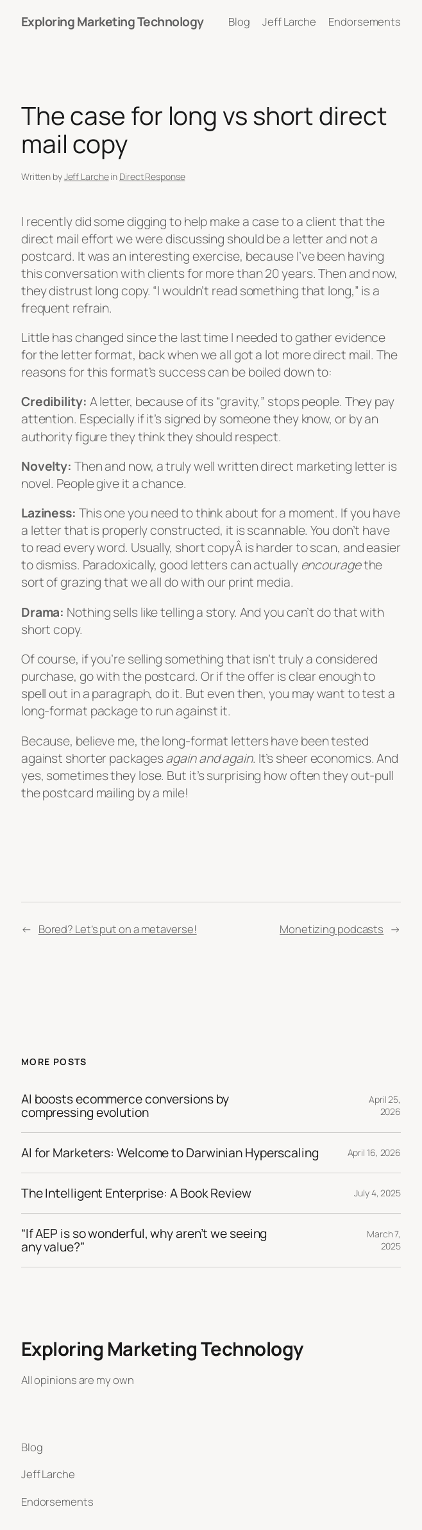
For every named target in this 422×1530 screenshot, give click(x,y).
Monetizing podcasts (332, 929)
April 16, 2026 (374, 1152)
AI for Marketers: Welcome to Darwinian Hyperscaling (170, 1153)
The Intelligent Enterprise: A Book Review (136, 1193)
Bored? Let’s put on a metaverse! (117, 929)
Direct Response (152, 176)
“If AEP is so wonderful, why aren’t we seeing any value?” (144, 1240)
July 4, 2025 (377, 1193)
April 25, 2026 (385, 1105)
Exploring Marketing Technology (112, 21)
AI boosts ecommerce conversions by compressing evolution (125, 1105)
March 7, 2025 (384, 1240)
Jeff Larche (86, 176)
